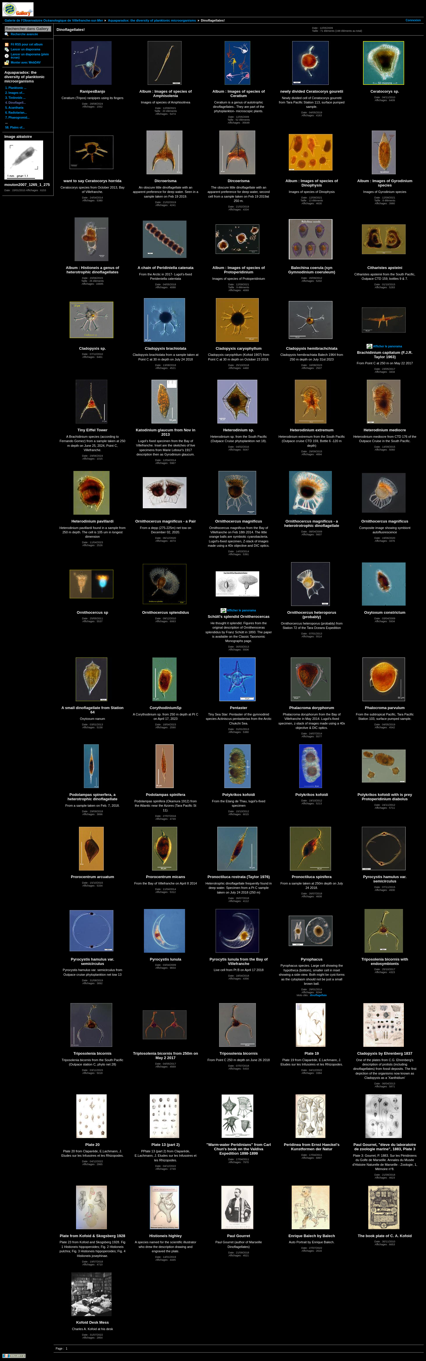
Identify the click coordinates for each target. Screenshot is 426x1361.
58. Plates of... (15, 127)
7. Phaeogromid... (17, 117)
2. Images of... (14, 92)
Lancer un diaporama (25, 49)
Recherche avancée (24, 34)
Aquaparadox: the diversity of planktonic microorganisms (152, 20)
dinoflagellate (318, 995)
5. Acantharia (14, 107)
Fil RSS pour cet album (27, 44)
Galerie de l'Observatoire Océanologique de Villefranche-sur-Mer (54, 20)
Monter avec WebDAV (26, 62)
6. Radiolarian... (16, 112)
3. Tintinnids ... (15, 97)
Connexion (413, 20)
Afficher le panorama (387, 346)
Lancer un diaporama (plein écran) (30, 56)
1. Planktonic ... (16, 87)
